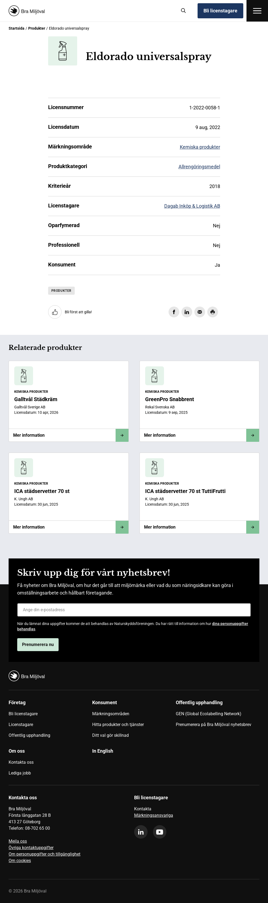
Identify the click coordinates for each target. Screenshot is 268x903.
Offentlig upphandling (29, 735)
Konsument (104, 702)
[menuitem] (50, 721)
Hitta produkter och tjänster (118, 724)
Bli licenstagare (220, 10)
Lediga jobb (20, 773)
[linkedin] (141, 832)
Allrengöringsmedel (199, 166)
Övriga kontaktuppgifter (31, 847)
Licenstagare (21, 724)
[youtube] (159, 832)
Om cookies (20, 860)
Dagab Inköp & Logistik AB (192, 206)
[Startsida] (91, 10)
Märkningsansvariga (153, 815)
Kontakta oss (21, 762)
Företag (17, 702)
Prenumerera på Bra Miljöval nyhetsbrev (213, 724)
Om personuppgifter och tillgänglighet (44, 854)
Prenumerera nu (38, 644)
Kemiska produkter (200, 147)
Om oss (17, 751)
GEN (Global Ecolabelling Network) (208, 713)
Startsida (16, 28)
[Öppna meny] (257, 11)
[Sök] (183, 11)
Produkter (36, 28)
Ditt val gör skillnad (110, 735)
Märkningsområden (110, 713)
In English (102, 751)
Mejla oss (18, 841)
